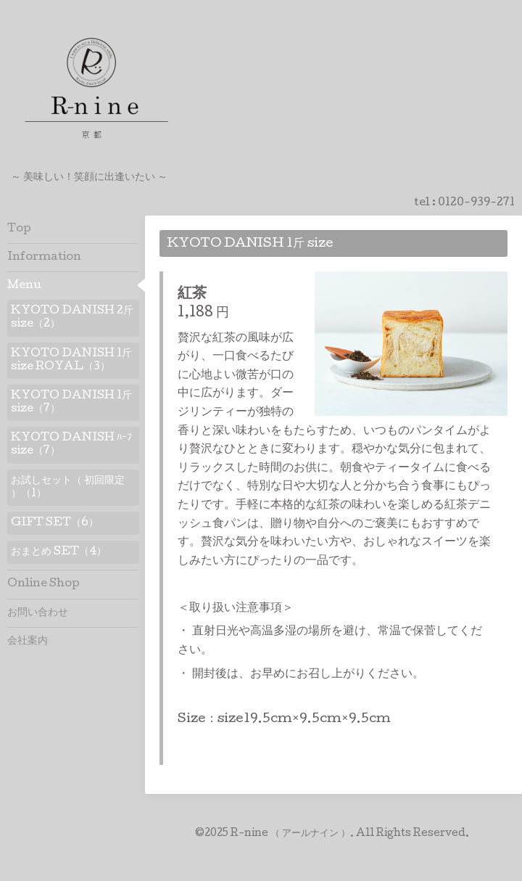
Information (44, 257)
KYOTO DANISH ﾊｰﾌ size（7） (71, 445)
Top (19, 229)
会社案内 (27, 641)
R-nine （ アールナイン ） (290, 834)
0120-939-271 (476, 203)
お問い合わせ (37, 613)
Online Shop (43, 584)
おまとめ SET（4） (59, 552)
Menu (24, 286)
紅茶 (192, 295)
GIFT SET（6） (55, 523)
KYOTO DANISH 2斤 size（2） (72, 318)
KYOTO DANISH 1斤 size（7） (71, 402)
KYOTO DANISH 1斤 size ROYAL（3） (71, 360)
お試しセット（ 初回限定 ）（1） (68, 487)
